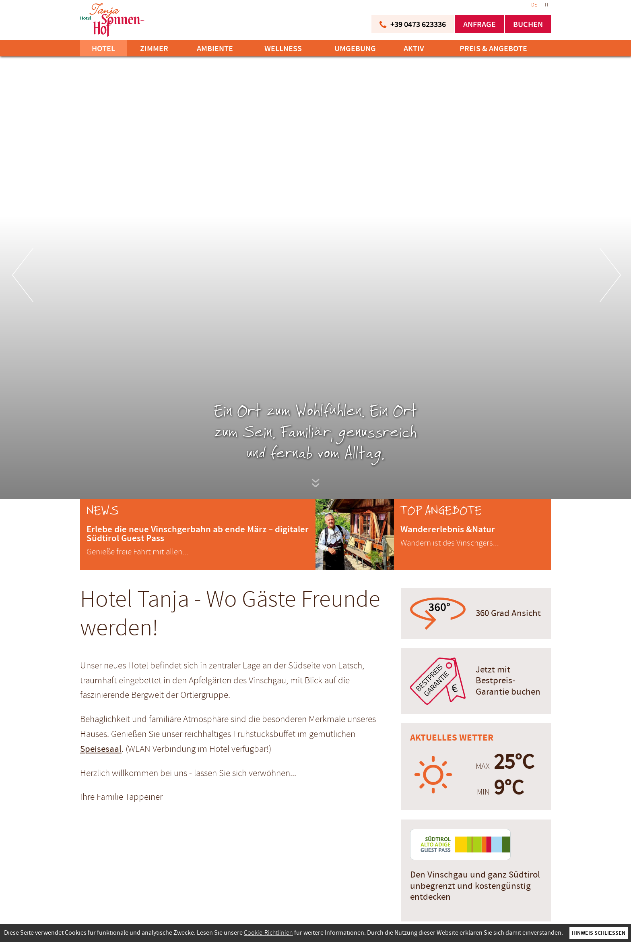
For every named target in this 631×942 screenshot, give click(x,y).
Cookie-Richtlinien (268, 933)
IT (547, 5)
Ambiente (215, 48)
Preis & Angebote (493, 48)
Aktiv (414, 48)
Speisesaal (101, 749)
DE (534, 5)
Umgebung (355, 48)
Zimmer (154, 48)
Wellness (283, 48)
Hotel (103, 48)
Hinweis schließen (598, 932)
